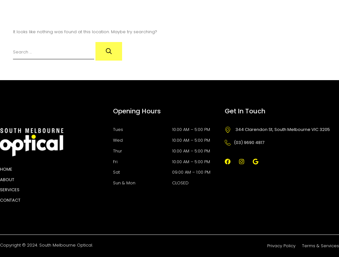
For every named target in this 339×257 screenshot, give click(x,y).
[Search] (108, 51)
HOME (6, 169)
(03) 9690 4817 (244, 142)
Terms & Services (320, 246)
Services (9, 190)
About (7, 180)
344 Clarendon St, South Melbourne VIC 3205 (277, 129)
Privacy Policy (281, 246)
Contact (10, 200)
